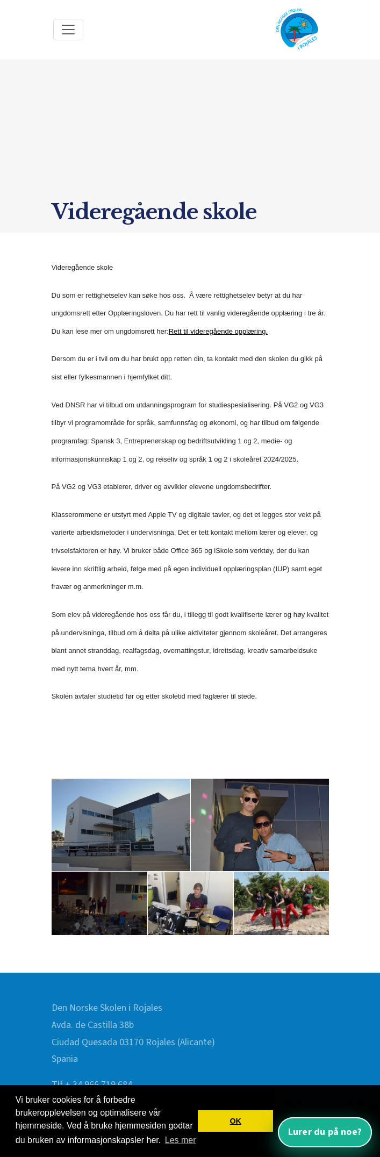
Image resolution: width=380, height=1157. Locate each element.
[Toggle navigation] (68, 29)
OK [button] (235, 1121)
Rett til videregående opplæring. (218, 331)
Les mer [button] (180, 1140)
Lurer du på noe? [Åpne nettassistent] (325, 1132)
